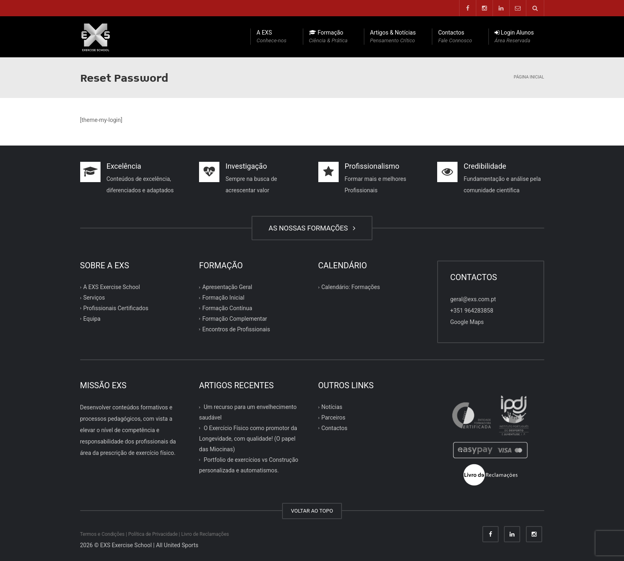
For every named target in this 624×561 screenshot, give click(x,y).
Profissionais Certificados (116, 308)
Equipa (92, 318)
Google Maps (467, 322)
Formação (328, 37)
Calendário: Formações (351, 287)
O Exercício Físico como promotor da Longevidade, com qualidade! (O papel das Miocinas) (248, 438)
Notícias (332, 407)
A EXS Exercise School (111, 287)
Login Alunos (514, 37)
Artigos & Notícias (393, 37)
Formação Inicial (223, 297)
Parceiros (334, 417)
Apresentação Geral (227, 287)
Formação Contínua (227, 308)
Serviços (94, 297)
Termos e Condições (102, 534)
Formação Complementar (234, 318)
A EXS (271, 37)
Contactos (455, 37)
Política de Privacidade (152, 534)
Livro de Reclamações (205, 534)
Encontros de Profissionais (236, 329)
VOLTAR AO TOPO (312, 511)
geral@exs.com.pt (473, 299)
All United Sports (177, 545)
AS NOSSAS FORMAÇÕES (312, 228)
